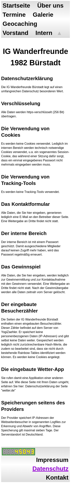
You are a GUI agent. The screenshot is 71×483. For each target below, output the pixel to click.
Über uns (50, 5)
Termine (14, 14)
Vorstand (15, 32)
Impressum (52, 459)
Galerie (43, 14)
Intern (43, 32)
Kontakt (57, 477)
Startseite (16, 5)
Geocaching (20, 23)
